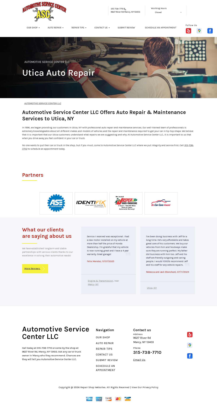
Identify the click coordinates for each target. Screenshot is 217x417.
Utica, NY (152, 287)
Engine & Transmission (100, 280)
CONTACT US (101, 27)
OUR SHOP (32, 27)
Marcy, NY (93, 284)
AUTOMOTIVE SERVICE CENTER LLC (46, 62)
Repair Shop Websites (93, 387)
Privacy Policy (150, 387)
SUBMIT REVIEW (126, 27)
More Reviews (34, 268)
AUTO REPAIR (54, 27)
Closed (158, 12)
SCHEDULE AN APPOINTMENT (160, 27)
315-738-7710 (117, 9)
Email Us (139, 360)
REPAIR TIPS (77, 27)
